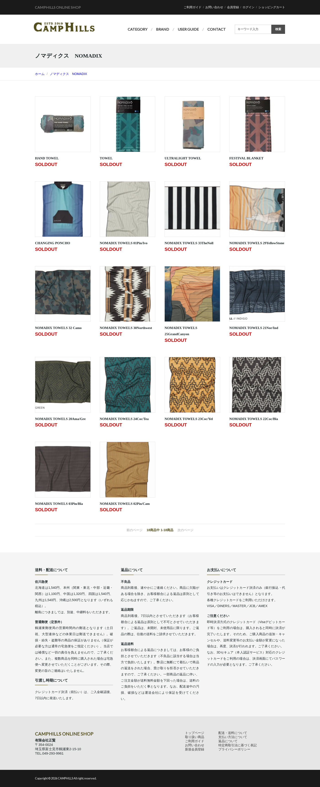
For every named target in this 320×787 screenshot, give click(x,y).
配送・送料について (232, 733)
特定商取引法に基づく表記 (237, 745)
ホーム (40, 74)
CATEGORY (137, 29)
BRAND (162, 29)
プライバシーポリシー (234, 749)
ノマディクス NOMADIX (68, 74)
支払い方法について (232, 737)
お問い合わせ (214, 7)
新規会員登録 (194, 749)
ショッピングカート (271, 7)
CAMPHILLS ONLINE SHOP (58, 7)
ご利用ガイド (192, 7)
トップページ (194, 733)
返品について (228, 741)
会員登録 (233, 7)
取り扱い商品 (194, 737)
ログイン (248, 7)
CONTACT (216, 29)
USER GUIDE (188, 29)
